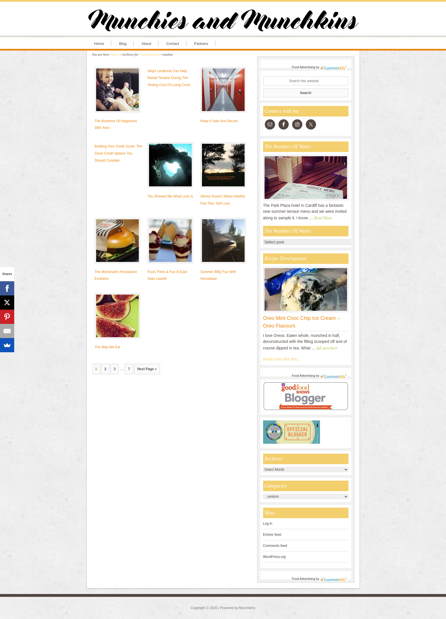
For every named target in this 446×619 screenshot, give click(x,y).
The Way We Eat (107, 347)
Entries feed (272, 535)
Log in (267, 524)
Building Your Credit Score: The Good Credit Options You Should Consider (118, 153)
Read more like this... (282, 359)
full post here (327, 348)
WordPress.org (274, 557)
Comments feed (275, 546)
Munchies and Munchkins (223, 22)
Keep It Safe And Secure (219, 121)
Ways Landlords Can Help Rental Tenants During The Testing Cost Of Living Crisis (169, 78)
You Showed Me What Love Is (170, 196)
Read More (323, 218)
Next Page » (147, 369)
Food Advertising (303, 67)
